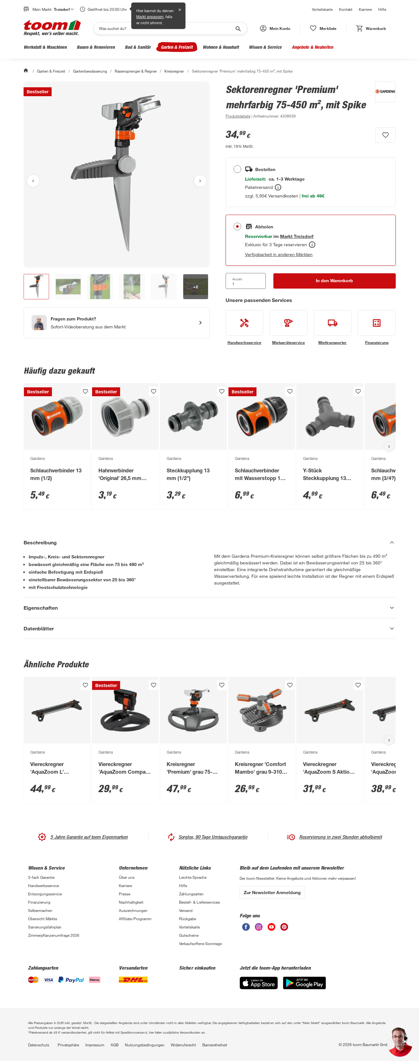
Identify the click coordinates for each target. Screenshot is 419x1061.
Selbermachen (40, 910)
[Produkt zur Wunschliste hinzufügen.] (385, 135)
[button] (275, 28)
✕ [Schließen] (179, 10)
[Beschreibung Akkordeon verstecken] (210, 542)
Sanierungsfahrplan (44, 926)
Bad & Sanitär (138, 47)
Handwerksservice (43, 885)
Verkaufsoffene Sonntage (200, 943)
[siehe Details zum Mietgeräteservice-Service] (288, 327)
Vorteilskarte (322, 9)
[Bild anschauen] (117, 175)
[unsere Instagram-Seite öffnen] (259, 929)
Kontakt (345, 9)
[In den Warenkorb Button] (334, 281)
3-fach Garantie (41, 877)
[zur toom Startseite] (52, 28)
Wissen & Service (265, 47)
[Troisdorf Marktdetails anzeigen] (297, 236)
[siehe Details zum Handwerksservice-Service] (245, 327)
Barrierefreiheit (214, 1044)
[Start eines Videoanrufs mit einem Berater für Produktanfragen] (117, 322)
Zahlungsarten (191, 893)
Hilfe (382, 9)
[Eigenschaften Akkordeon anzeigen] (210, 608)
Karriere (365, 9)
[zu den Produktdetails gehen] (238, 116)
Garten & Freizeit (176, 47)
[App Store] (259, 987)
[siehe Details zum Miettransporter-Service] (333, 327)
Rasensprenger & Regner (136, 71)
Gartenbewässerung (90, 71)
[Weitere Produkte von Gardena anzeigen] (382, 101)
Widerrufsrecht (183, 1044)
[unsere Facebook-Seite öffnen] (246, 929)
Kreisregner (174, 71)
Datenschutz (38, 1044)
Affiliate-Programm (135, 918)
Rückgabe (187, 918)
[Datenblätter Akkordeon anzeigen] (210, 628)
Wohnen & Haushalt (221, 47)
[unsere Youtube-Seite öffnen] (271, 929)
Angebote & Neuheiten (312, 47)
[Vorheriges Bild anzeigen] (33, 181)
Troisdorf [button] (64, 9)
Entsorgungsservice (45, 893)
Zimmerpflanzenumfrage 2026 (53, 935)
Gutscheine (189, 935)
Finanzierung (39, 902)
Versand (185, 910)
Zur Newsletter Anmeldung (272, 892)
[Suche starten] (238, 28)
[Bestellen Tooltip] (278, 187)
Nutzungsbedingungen (144, 1044)
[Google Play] (304, 987)
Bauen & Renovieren (96, 47)
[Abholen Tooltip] (312, 244)
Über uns (126, 877)
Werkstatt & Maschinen (45, 47)
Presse (124, 893)
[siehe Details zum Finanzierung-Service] (377, 327)
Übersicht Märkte (42, 918)
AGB (115, 1044)
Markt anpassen (149, 17)
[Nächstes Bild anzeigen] (200, 181)
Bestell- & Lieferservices (199, 902)
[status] (323, 28)
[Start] (26, 71)
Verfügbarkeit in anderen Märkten (279, 254)
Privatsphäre (68, 1044)
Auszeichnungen (133, 910)
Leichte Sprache (192, 877)
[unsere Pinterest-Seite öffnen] (284, 929)
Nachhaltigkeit (131, 902)
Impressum (94, 1044)
